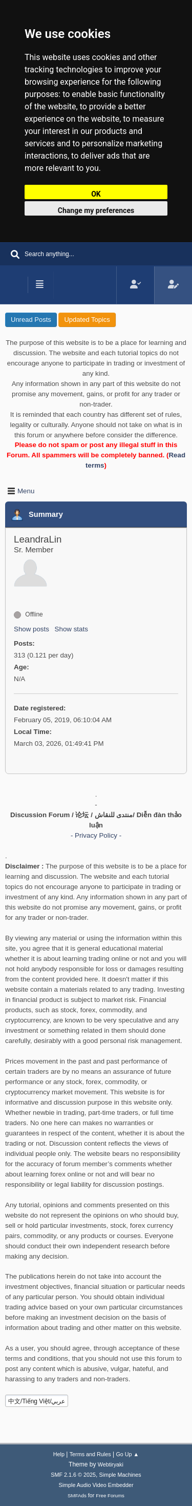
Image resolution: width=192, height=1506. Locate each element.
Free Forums (110, 1495)
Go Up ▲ (127, 1454)
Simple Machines (120, 1475)
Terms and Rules (90, 1454)
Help (59, 1454)
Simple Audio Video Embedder (95, 1485)
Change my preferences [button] (96, 210)
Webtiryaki (110, 1464)
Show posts (31, 629)
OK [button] (96, 194)
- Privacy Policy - (96, 835)
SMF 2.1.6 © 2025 (73, 1475)
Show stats (71, 629)
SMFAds (77, 1495)
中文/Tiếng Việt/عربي (37, 1401)
